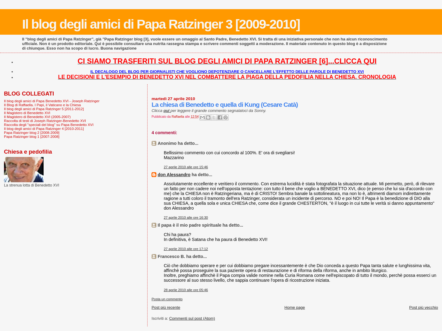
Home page (294, 307)
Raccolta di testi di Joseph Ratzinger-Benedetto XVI (45, 121)
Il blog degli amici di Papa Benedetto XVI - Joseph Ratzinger (51, 101)
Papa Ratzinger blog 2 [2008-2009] (31, 132)
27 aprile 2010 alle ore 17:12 (186, 249)
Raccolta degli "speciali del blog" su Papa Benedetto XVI (49, 125)
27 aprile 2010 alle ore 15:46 (186, 167)
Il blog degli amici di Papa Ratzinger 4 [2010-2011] (44, 129)
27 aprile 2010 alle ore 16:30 (186, 217)
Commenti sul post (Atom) (192, 318)
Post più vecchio (423, 307)
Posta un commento (167, 299)
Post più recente (165, 307)
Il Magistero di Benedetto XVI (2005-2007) (37, 117)
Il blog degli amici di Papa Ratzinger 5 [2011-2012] (44, 109)
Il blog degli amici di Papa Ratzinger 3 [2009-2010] (161, 24)
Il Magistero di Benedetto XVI (27, 113)
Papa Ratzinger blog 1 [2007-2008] (31, 136)
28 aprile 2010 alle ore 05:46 (186, 290)
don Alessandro (174, 174)
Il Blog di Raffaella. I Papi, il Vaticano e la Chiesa (42, 105)
